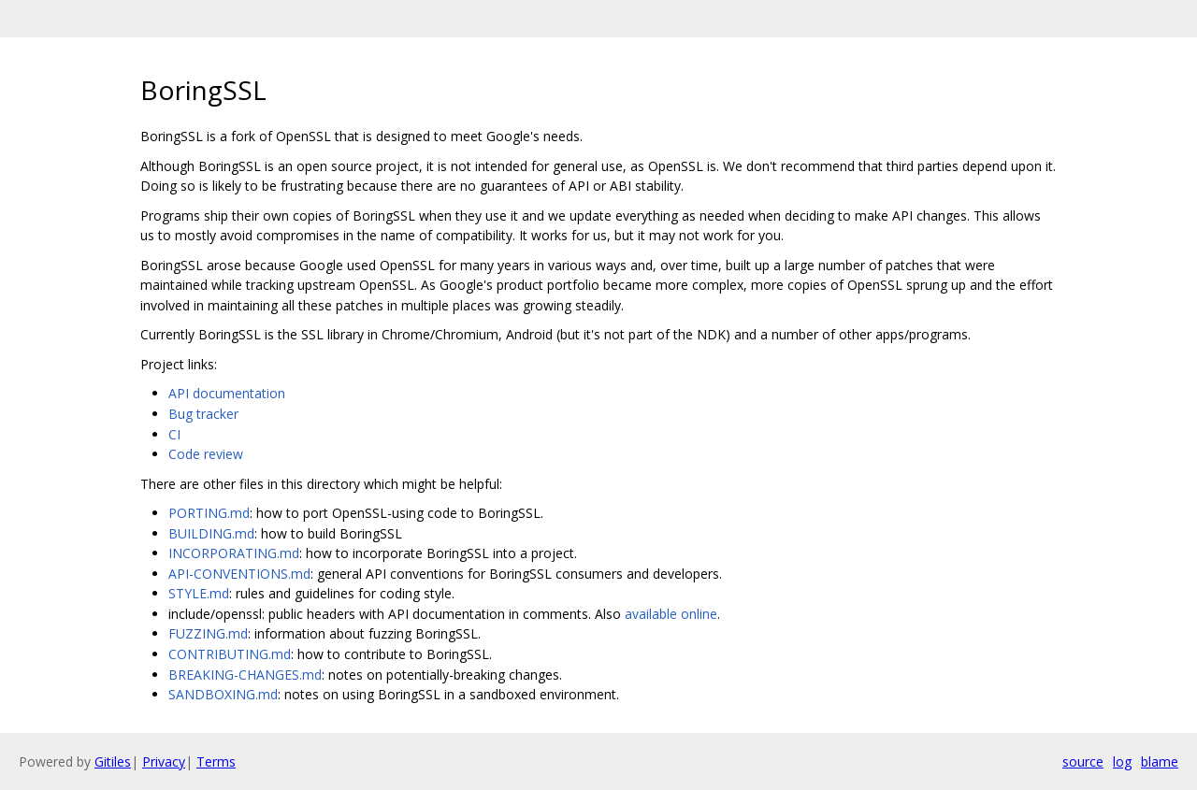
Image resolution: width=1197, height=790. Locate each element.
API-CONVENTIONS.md (239, 573)
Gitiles (112, 761)
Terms (216, 761)
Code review (205, 454)
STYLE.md (198, 593)
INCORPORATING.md (233, 553)
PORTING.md (209, 513)
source (1082, 761)
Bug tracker (203, 414)
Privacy (163, 761)
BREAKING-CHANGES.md (245, 674)
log (1122, 761)
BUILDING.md (211, 533)
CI (174, 434)
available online (671, 614)
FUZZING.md (208, 633)
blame (1159, 761)
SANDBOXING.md (223, 694)
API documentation (226, 393)
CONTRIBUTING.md (229, 654)
